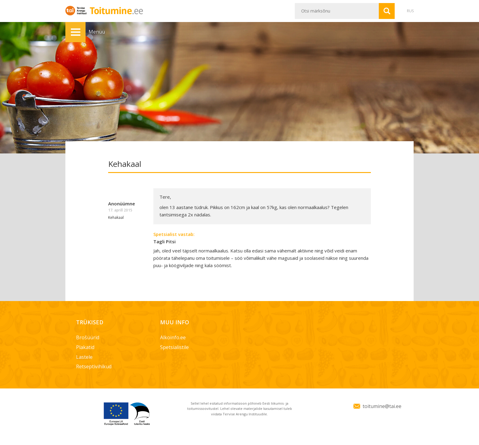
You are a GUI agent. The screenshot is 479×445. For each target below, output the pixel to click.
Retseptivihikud (94, 366)
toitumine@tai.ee (382, 406)
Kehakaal (116, 217)
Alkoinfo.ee (173, 337)
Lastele (84, 357)
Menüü (75, 32)
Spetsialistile (174, 347)
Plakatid (85, 347)
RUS (410, 10)
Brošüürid (87, 337)
